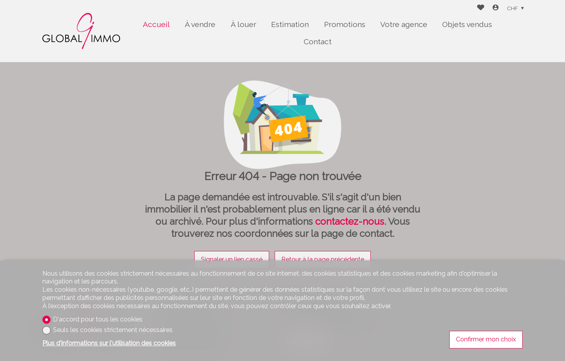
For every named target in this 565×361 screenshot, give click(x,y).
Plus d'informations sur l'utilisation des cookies (109, 343)
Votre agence (403, 24)
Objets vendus (467, 24)
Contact (318, 41)
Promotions (344, 24)
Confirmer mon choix (486, 339)
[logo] (81, 31)
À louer (243, 24)
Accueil (156, 24)
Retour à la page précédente (322, 259)
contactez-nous (349, 221)
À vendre (200, 24)
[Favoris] (480, 8)
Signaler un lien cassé (231, 259)
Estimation (290, 24)
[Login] (495, 8)
